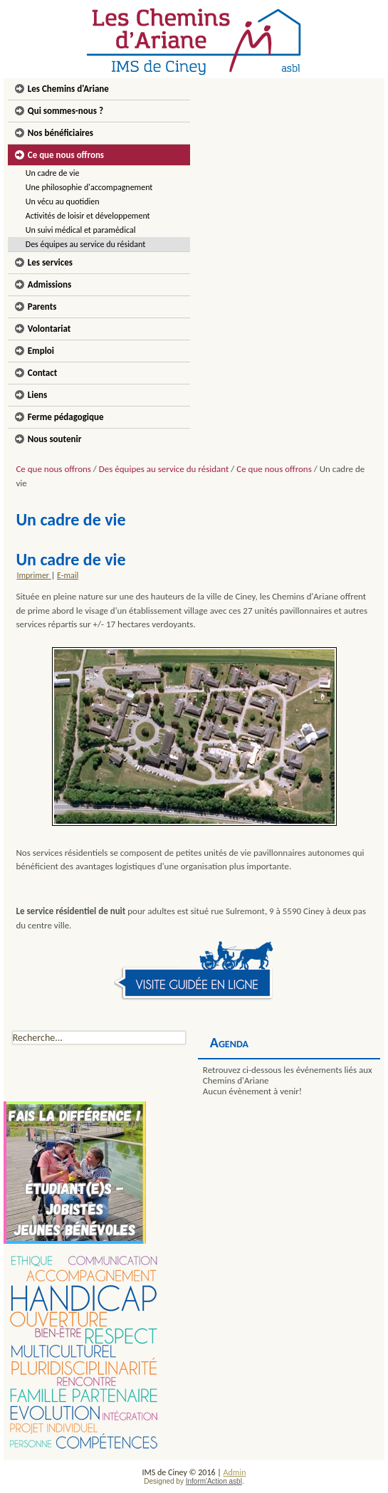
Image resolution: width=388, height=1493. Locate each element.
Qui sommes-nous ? (65, 110)
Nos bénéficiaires (60, 132)
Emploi (41, 350)
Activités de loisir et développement (88, 216)
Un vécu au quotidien (63, 201)
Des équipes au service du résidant (85, 244)
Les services (50, 262)
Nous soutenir (55, 439)
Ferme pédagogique (66, 417)
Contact (42, 372)
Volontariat (49, 328)
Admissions (49, 284)
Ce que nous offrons (66, 155)
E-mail (67, 575)
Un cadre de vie (53, 173)
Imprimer (33, 575)
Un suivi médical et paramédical (81, 230)
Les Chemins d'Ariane (68, 88)
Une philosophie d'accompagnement (89, 187)
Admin (235, 1472)
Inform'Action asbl (214, 1481)
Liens (37, 394)
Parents (42, 306)
